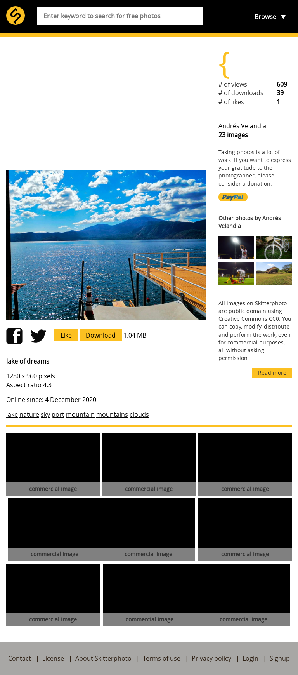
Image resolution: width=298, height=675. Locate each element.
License (53, 658)
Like (66, 335)
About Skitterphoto (103, 658)
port (58, 414)
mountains (112, 414)
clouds (139, 414)
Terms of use (161, 658)
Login (250, 658)
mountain (80, 414)
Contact (19, 658)
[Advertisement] (106, 103)
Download (101, 335)
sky (45, 414)
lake (12, 414)
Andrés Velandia (242, 126)
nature (29, 414)
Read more (272, 372)
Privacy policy (211, 658)
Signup (280, 658)
